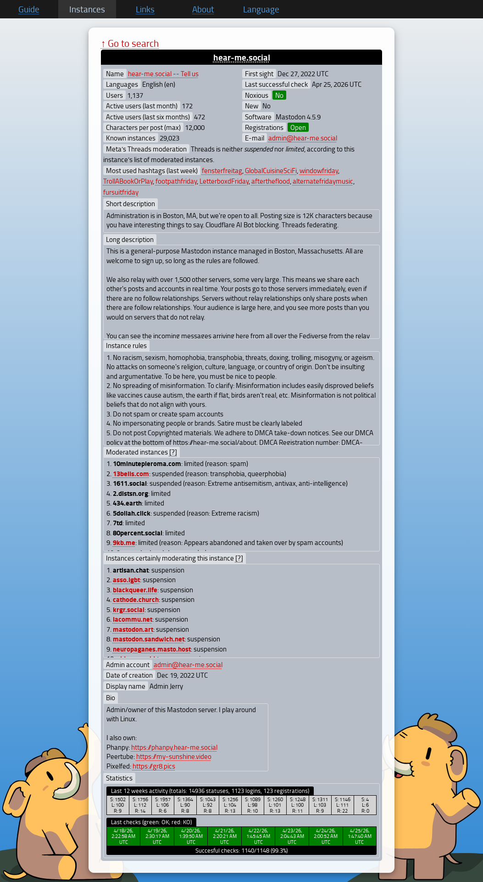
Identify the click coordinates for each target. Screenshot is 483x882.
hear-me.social (241, 57)
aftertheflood (270, 180)
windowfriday (319, 170)
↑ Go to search (130, 43)
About (203, 9)
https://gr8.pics (154, 765)
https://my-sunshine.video (173, 756)
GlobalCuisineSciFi (271, 170)
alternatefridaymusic (323, 180)
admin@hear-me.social (302, 137)
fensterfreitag (222, 170)
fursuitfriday (121, 192)
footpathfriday (176, 180)
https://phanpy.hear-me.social (174, 747)
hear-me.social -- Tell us (163, 73)
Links (145, 9)
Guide (28, 9)
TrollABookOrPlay (128, 180)
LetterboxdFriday (224, 180)
